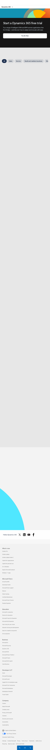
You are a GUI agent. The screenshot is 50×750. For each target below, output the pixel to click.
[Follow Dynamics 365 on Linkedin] (24, 534)
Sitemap (4, 741)
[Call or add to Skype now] (30, 747)
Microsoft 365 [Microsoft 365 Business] (5, 651)
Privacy (18, 741)
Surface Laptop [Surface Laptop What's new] (5, 554)
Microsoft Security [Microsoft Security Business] (6, 645)
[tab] (4, 61)
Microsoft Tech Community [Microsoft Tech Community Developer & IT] (8, 685)
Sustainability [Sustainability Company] (5, 725)
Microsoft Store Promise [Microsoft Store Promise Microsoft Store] (8, 600)
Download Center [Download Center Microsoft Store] (6, 584)
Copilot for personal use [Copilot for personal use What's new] (8, 563)
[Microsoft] (25, 1)
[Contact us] (24, 747)
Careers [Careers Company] (4, 703)
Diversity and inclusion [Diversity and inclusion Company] (7, 718)
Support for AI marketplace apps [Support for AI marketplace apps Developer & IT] (9, 682)
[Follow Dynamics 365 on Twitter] (19, 534)
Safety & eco (39, 741)
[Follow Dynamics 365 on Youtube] (28, 534)
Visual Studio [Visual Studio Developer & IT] (5, 694)
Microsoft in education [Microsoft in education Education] (7, 612)
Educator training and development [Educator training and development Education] (10, 627)
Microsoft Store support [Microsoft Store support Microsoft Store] (7, 588)
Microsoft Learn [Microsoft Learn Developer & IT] (6, 679)
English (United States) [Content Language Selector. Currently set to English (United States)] (10, 730)
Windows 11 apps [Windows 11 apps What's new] (6, 573)
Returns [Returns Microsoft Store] (4, 591)
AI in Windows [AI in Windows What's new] (5, 566)
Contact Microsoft (11, 741)
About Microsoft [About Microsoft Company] (6, 706)
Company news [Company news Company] (5, 709)
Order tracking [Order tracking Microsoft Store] (5, 594)
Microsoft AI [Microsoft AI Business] (5, 642)
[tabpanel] (25, 246)
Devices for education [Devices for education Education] (7, 615)
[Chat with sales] (19, 747)
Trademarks (31, 741)
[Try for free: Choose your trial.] (25, 35)
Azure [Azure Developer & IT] (3, 673)
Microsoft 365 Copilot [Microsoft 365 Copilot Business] (7, 661)
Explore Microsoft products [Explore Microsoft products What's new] (8, 569)
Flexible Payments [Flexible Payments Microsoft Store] (6, 603)
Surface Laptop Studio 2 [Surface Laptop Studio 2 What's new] (7, 557)
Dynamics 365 (6, 7)
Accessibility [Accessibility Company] (5, 722)
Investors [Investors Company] (4, 715)
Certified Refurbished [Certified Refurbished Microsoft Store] (7, 597)
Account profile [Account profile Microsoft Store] (5, 581)
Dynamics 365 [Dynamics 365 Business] (5, 648)
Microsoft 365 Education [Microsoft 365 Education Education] (8, 621)
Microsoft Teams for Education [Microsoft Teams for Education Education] (9, 618)
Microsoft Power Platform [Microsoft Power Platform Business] (8, 655)
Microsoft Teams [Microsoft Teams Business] (6, 658)
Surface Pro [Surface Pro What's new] (5, 551)
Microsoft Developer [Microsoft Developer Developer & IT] (7, 676)
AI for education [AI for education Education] (6, 633)
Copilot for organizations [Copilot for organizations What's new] (8, 560)
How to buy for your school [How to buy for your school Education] (8, 624)
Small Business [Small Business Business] (5, 664)
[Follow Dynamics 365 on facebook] (33, 534)
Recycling (4, 744)
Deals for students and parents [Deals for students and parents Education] (9, 630)
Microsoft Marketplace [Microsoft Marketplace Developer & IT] (7, 688)
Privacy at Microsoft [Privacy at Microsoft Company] (7, 712)
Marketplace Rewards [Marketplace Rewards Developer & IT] (7, 691)
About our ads (11, 744)
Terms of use (25, 741)
